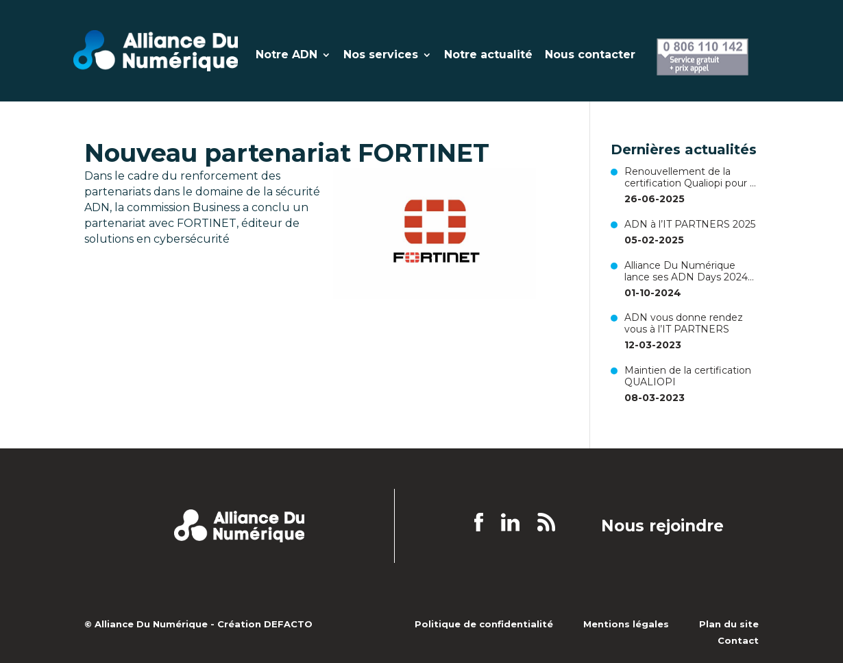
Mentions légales (626, 623)
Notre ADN (286, 55)
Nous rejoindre (662, 526)
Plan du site (729, 623)
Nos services (380, 55)
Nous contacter (590, 55)
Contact (738, 640)
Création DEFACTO (265, 623)
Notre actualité (488, 55)
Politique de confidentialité (484, 623)
